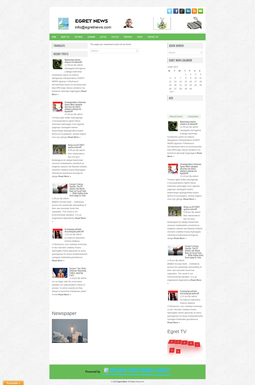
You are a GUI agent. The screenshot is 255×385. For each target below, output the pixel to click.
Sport (140, 36)
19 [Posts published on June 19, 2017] (170, 85)
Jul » (172, 91)
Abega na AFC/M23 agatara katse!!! (76, 146)
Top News (78, 36)
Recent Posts (176, 116)
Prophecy (128, 36)
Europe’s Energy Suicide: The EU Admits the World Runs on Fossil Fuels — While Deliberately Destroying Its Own (78, 189)
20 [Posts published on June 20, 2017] (175, 85)
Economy (91, 36)
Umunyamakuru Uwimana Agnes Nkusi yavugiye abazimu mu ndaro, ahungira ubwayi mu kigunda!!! (75, 106)
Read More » (74, 137)
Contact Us (153, 36)
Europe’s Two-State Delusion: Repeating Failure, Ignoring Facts (77, 271)
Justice (103, 36)
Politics (115, 36)
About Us (65, 36)
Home (54, 36)
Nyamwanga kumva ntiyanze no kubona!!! (73, 61)
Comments (193, 116)
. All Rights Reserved (130, 382)
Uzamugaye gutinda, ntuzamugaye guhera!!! (74, 230)
